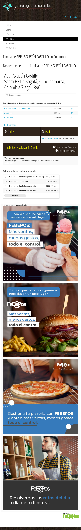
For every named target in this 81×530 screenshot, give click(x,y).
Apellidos (10, 39)
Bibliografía (11, 43)
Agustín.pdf (8, 113)
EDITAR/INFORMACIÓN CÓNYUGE (65, 147)
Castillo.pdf (8, 117)
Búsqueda (10, 34)
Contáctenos (11, 48)
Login (74, 17)
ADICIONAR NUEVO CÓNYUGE (66, 150)
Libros (8, 29)
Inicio (8, 25)
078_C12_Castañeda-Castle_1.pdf (17, 109)
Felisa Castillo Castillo (50, 138)
